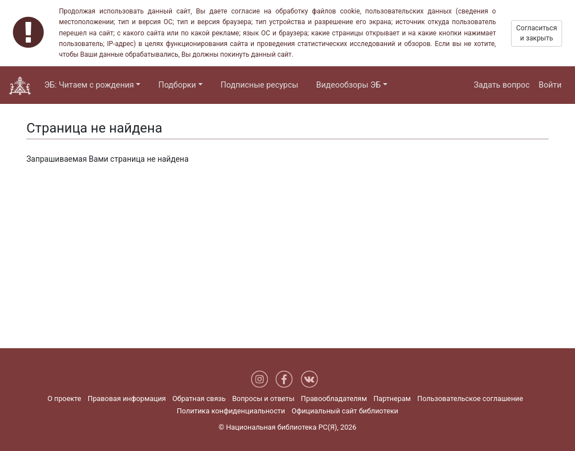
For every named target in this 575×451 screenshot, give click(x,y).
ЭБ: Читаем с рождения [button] (89, 85)
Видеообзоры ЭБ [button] (348, 85)
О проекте (64, 398)
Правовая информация (127, 398)
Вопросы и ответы (263, 398)
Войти (550, 85)
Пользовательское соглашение (470, 398)
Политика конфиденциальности (231, 411)
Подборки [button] (177, 85)
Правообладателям (334, 398)
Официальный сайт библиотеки (344, 411)
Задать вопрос (502, 85)
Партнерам (392, 398)
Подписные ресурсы (259, 85)
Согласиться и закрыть (536, 33)
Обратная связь (199, 398)
